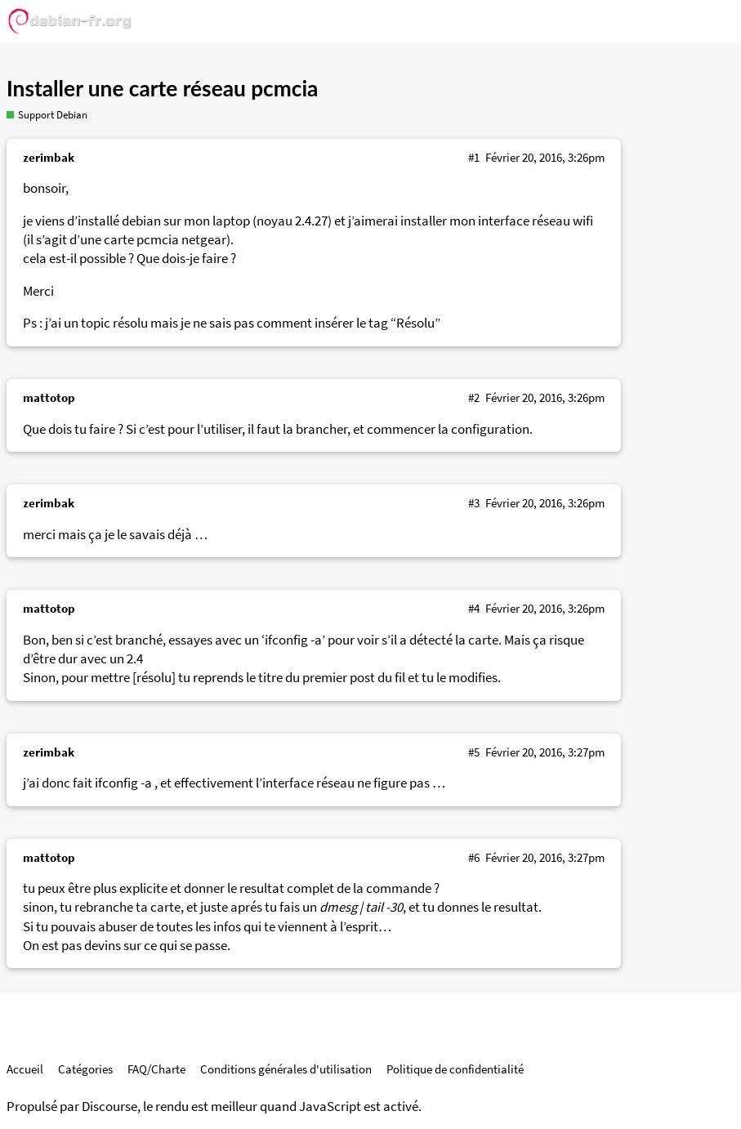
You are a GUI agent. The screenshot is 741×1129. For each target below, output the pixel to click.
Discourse (109, 1106)
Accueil (25, 1069)
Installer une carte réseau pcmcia (162, 88)
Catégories (85, 1069)
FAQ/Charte (156, 1069)
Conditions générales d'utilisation (286, 1069)
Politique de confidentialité (455, 1069)
